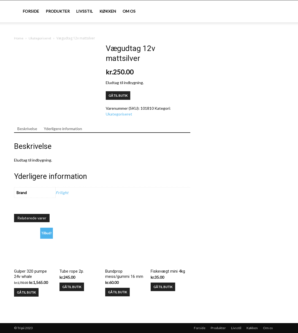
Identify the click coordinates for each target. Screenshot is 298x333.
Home (18, 38)
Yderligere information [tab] (63, 128)
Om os (129, 11)
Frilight (62, 192)
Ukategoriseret (40, 38)
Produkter (58, 11)
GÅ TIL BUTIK (118, 95)
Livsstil (84, 11)
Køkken (107, 11)
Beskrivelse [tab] (27, 128)
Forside (31, 11)
